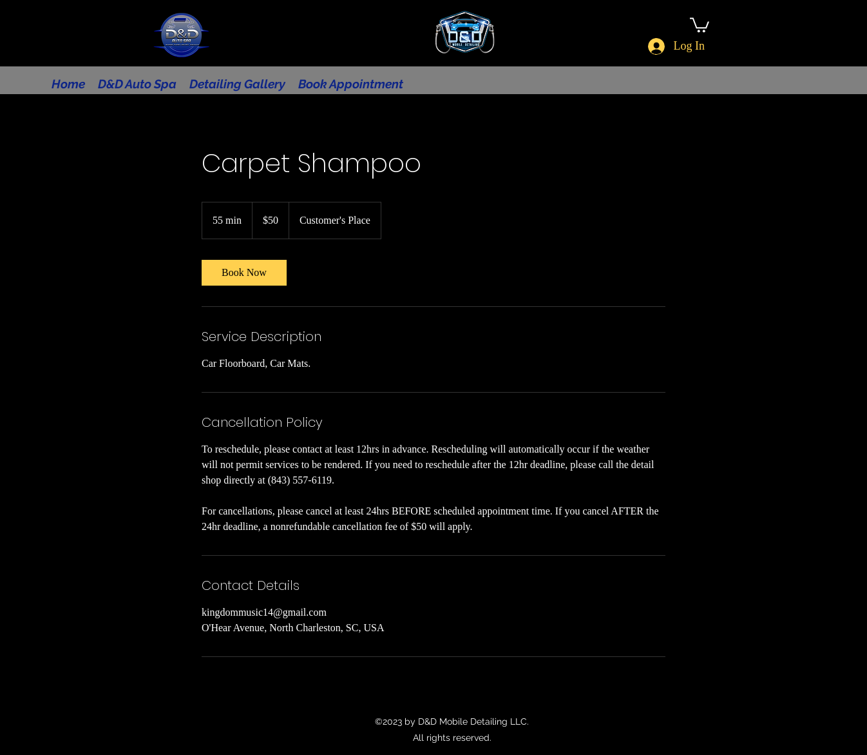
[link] (244, 273)
